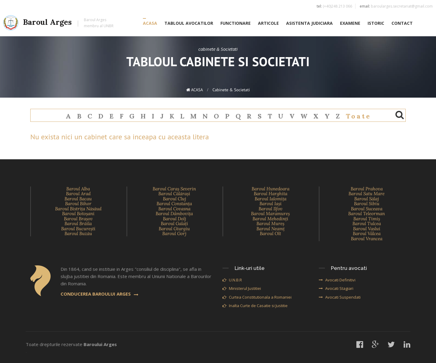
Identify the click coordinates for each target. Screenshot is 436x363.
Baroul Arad (78, 193)
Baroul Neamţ (270, 229)
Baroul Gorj (174, 233)
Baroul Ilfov (270, 209)
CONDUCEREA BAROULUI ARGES (99, 294)
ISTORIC (376, 23)
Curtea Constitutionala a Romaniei (257, 297)
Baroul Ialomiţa (270, 199)
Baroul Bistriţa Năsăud (78, 209)
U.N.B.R (232, 280)
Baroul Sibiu (366, 203)
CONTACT (402, 23)
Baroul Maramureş (270, 213)
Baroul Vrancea (366, 238)
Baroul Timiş (366, 219)
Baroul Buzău (78, 233)
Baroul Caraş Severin (174, 189)
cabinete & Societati (231, 89)
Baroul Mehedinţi (270, 219)
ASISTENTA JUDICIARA (309, 23)
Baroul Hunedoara (270, 189)
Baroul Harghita (270, 193)
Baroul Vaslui (366, 229)
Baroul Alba (78, 189)
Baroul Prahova (367, 189)
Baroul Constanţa (174, 203)
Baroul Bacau (78, 199)
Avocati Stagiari (336, 288)
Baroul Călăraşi (174, 193)
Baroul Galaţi (174, 223)
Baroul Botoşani (78, 213)
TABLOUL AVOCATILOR (188, 23)
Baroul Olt (270, 233)
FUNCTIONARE (235, 23)
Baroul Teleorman (366, 213)
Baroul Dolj (174, 219)
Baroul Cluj (174, 199)
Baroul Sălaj (366, 199)
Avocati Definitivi (337, 280)
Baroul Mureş (270, 223)
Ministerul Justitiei (242, 288)
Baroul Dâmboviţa (174, 213)
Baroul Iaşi (270, 203)
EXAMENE (350, 23)
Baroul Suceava (366, 209)
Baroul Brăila (78, 223)
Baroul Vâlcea (367, 233)
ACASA (150, 23)
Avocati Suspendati (340, 297)
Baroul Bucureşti (78, 229)
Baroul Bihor (78, 203)
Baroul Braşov (78, 219)
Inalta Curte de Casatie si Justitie (255, 305)
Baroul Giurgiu (174, 229)
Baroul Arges (58, 23)
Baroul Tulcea (366, 223)
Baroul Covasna (174, 209)
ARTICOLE (268, 23)
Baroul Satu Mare (366, 193)
